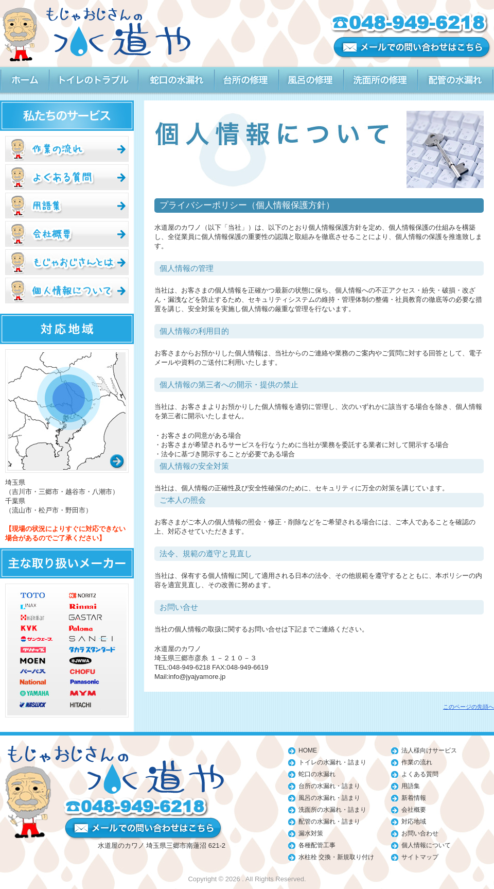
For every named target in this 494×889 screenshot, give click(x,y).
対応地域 (413, 821)
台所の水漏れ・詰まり (329, 786)
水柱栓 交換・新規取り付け (336, 857)
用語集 (410, 786)
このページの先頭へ (468, 707)
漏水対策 (310, 833)
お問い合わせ (419, 833)
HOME (307, 750)
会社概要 (413, 809)
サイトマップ (419, 857)
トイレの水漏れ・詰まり (332, 762)
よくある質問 (419, 774)
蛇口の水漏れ (317, 774)
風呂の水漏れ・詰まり (329, 797)
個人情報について (426, 845)
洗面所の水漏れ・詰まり (332, 809)
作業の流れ (416, 762)
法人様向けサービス (429, 750)
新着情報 (413, 797)
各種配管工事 (317, 845)
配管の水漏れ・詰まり (329, 821)
